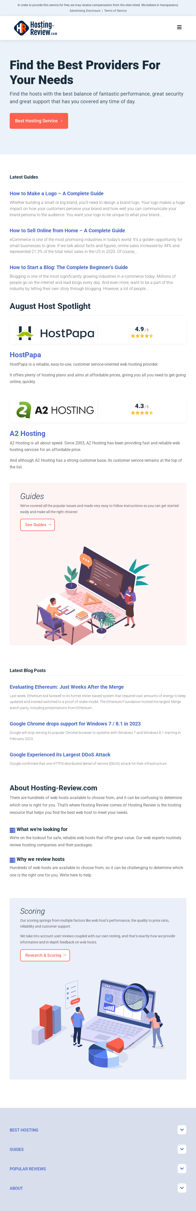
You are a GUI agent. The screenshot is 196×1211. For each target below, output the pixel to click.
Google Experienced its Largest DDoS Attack (60, 755)
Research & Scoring (43, 955)
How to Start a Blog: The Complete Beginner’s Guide (69, 267)
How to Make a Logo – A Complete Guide (57, 193)
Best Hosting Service (36, 120)
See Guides (35, 524)
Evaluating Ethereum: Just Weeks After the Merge (67, 687)
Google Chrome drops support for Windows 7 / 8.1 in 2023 (75, 724)
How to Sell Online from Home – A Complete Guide (67, 230)
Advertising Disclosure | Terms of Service (98, 11)
